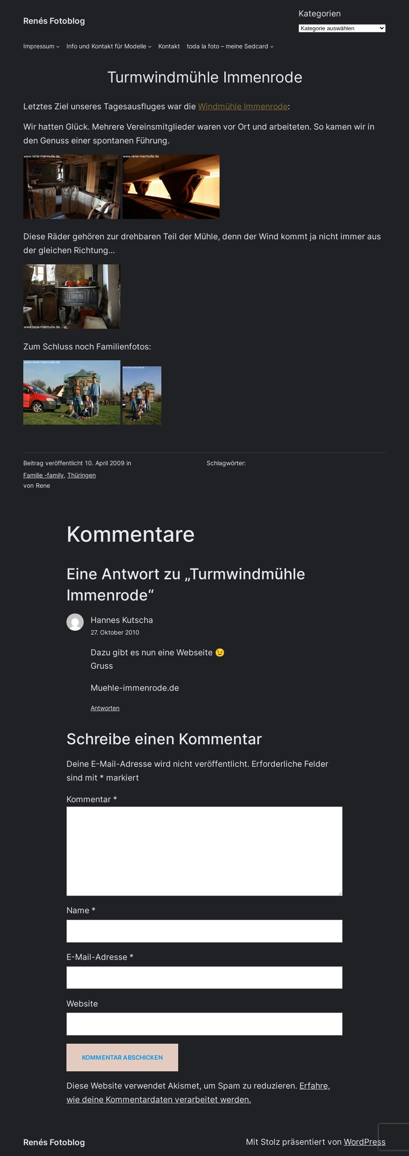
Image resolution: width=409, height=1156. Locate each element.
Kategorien (320, 13)
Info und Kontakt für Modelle (106, 46)
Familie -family (43, 475)
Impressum (38, 46)
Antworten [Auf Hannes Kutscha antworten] (105, 707)
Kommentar (91, 799)
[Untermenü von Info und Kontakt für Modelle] (149, 46)
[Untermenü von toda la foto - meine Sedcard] (272, 46)
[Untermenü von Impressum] (58, 46)
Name (81, 910)
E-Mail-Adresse (100, 957)
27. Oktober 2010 (115, 632)
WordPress (365, 1141)
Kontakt (169, 46)
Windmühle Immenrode (243, 106)
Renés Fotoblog (54, 20)
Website (82, 1003)
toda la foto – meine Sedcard (227, 46)
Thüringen (81, 475)
